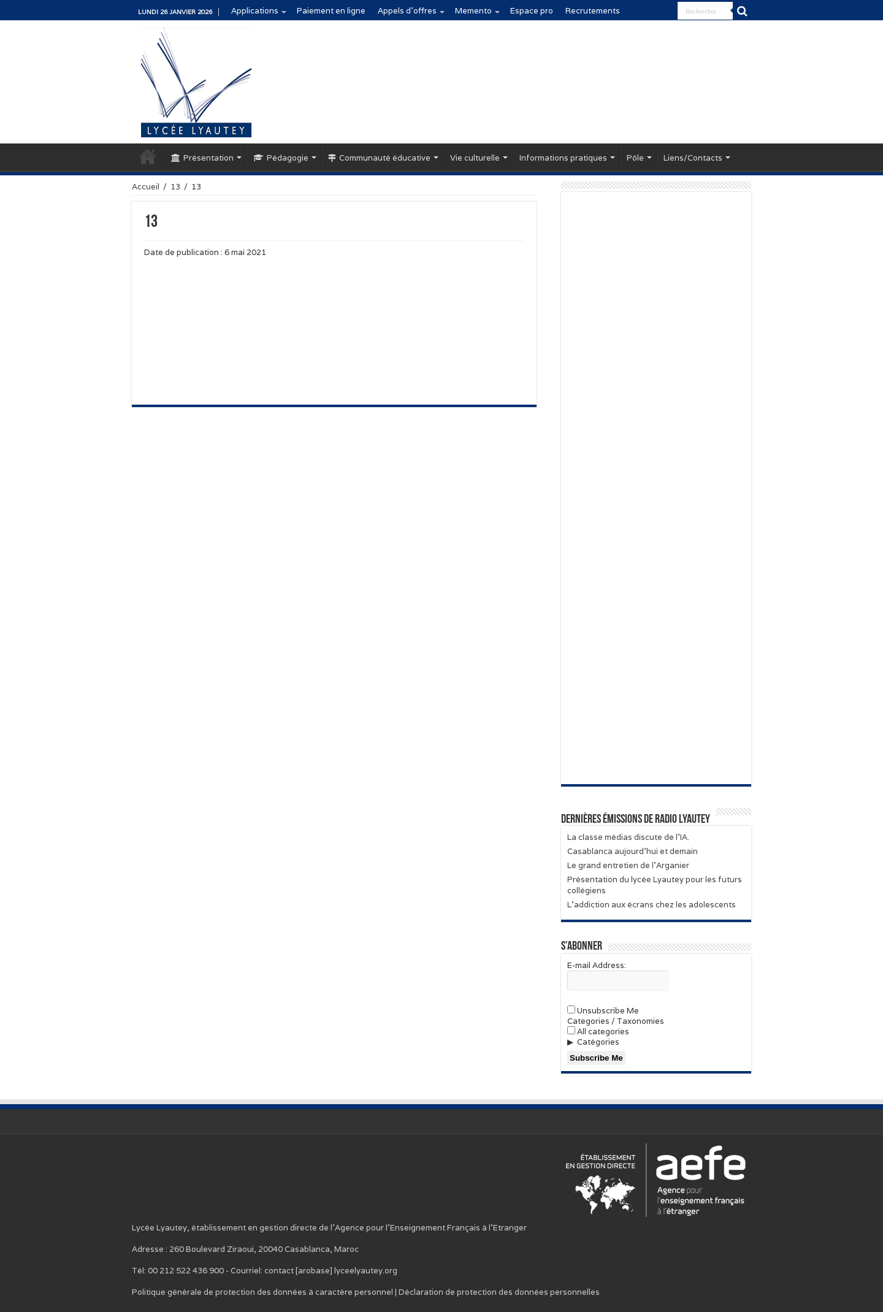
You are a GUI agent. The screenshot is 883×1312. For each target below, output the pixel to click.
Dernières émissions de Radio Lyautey (635, 820)
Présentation (202, 158)
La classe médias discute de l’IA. (628, 837)
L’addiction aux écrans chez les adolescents (651, 904)
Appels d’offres (407, 11)
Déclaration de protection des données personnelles (499, 1292)
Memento (473, 11)
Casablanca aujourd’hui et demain (632, 851)
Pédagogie (280, 158)
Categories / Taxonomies (615, 1021)
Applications (254, 11)
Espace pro (531, 11)
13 (175, 186)
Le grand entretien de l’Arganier (628, 865)
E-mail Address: (596, 965)
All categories (598, 1031)
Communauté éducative (379, 158)
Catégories (598, 1042)
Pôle (635, 158)
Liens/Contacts (692, 158)
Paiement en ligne (331, 11)
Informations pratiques (563, 158)
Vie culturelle (475, 158)
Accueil (148, 156)
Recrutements (592, 11)
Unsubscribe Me (603, 1010)
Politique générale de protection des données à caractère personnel (262, 1292)
